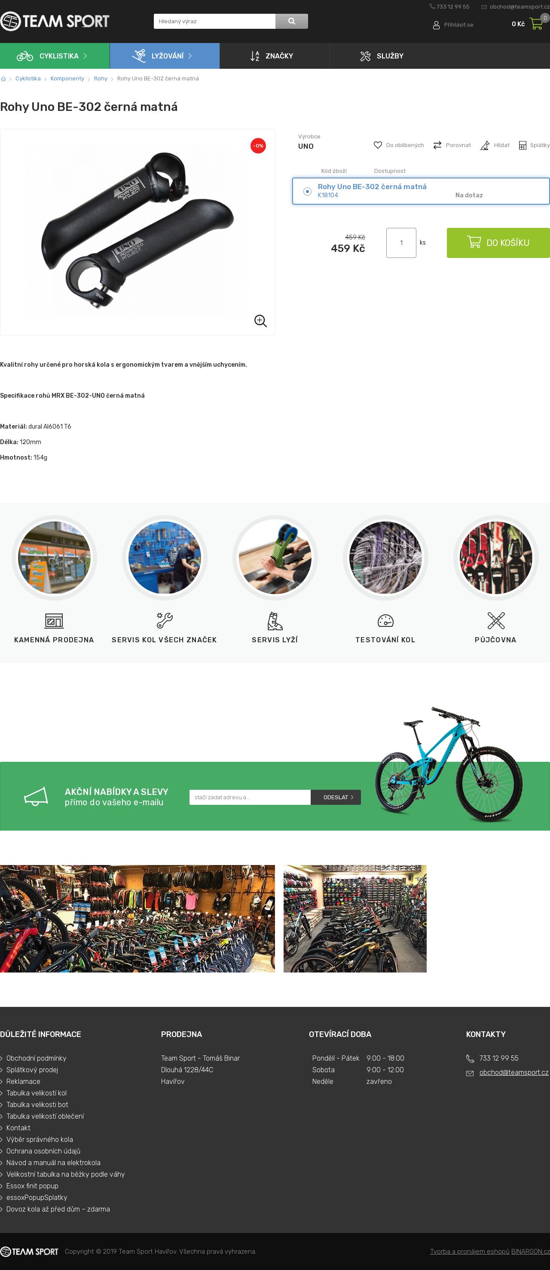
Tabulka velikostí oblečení (45, 1116)
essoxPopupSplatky (36, 1197)
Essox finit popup (32, 1186)
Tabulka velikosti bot (37, 1105)
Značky (272, 56)
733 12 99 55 (453, 6)
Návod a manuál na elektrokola (53, 1163)
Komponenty (67, 78)
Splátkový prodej (32, 1070)
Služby (382, 56)
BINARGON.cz (530, 1251)
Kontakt (18, 1128)
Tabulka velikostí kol (36, 1093)
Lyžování (157, 56)
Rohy (100, 78)
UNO (306, 146)
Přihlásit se (459, 24)
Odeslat (336, 797)
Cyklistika (48, 56)
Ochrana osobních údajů (43, 1151)
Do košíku (498, 243)
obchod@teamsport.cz (520, 6)
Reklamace (23, 1081)
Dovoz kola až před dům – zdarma (58, 1209)
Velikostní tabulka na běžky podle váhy (65, 1174)
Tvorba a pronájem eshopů (470, 1251)
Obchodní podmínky (36, 1058)
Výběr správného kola (39, 1139)
